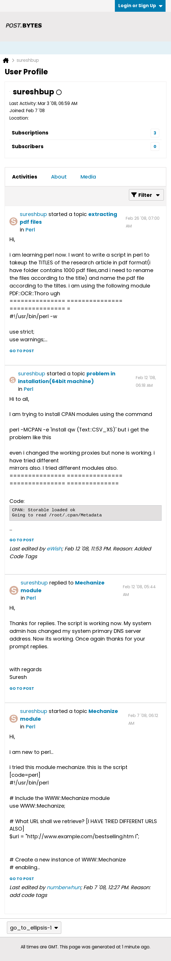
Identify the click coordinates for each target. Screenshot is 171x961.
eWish (54, 548)
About (59, 176)
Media (88, 176)
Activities (24, 176)
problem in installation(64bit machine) (66, 377)
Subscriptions (30, 132)
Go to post (21, 350)
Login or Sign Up (140, 6)
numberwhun (63, 887)
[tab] (24, 177)
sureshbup (33, 214)
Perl (30, 229)
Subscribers (28, 146)
